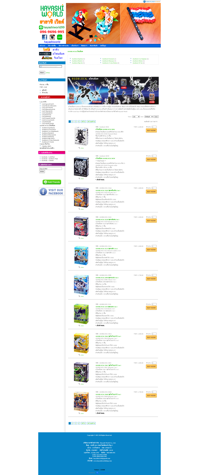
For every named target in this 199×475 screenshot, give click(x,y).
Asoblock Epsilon (77, 59)
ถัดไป (83, 121)
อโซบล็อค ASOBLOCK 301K (105, 129)
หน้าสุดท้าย (91, 121)
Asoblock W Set (138, 63)
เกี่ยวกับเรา (75, 46)
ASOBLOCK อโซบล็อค (75, 51)
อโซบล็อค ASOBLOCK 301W (105, 158)
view (81, 148)
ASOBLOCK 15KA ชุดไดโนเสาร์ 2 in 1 (108, 336)
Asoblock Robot (138, 61)
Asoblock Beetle (77, 61)
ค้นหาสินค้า (94, 46)
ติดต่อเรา (84, 46)
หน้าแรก (42, 46)
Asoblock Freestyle (108, 59)
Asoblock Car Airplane (139, 59)
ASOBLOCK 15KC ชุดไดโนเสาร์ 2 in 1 (108, 365)
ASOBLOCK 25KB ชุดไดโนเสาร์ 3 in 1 (108, 394)
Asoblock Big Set (77, 63)
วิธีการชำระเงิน (64, 46)
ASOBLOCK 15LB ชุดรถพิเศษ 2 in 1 (107, 219)
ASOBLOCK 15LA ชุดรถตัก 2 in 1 (107, 248)
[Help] (48, 72)
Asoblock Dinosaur (108, 61)
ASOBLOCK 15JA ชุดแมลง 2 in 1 (106, 306)
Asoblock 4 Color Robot (109, 63)
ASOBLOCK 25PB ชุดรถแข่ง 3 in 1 (107, 277)
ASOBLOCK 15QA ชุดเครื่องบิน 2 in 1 (108, 190)
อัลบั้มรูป (103, 46)
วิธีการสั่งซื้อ (52, 46)
